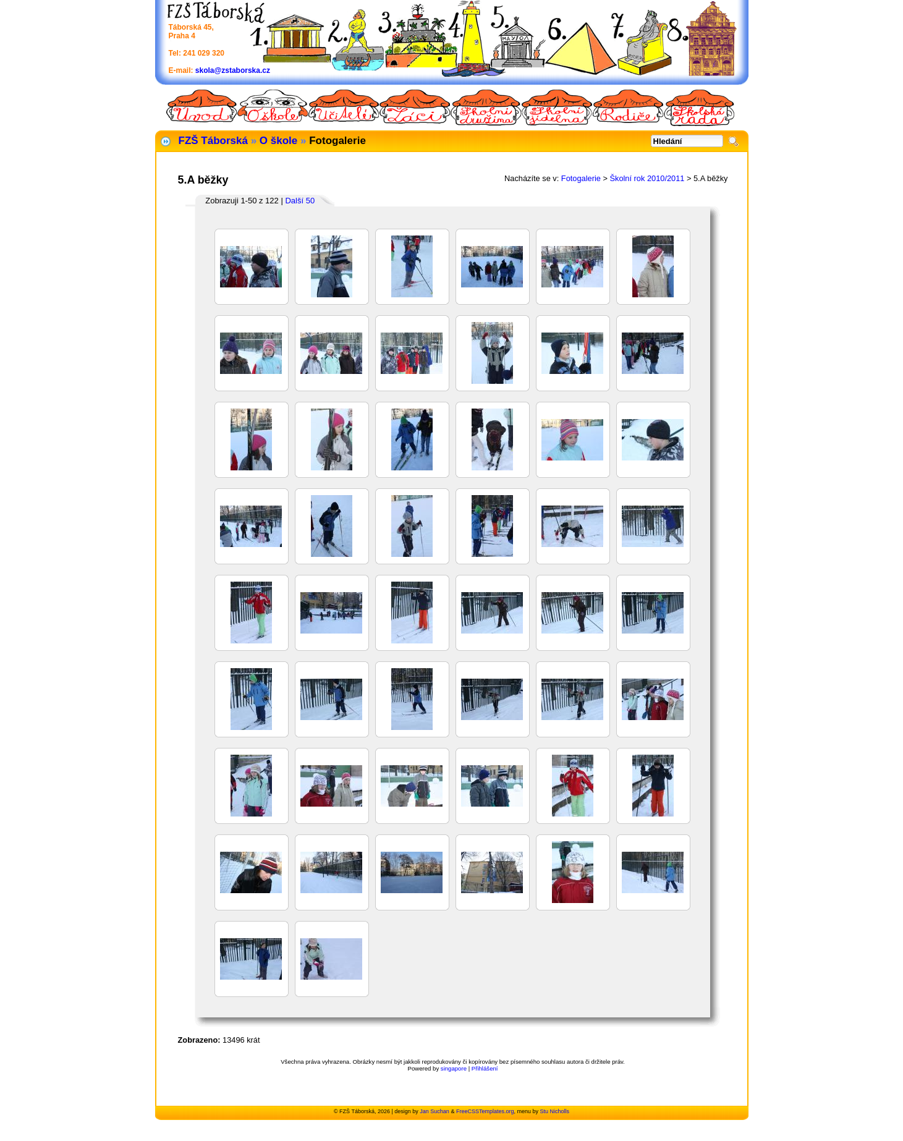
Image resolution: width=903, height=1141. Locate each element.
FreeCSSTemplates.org (485, 1111)
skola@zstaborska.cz (232, 70)
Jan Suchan (434, 1111)
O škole (278, 140)
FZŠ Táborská (213, 140)
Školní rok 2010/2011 (646, 178)
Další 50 (300, 200)
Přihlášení (485, 1068)
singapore (454, 1068)
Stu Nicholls (554, 1111)
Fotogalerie (581, 178)
